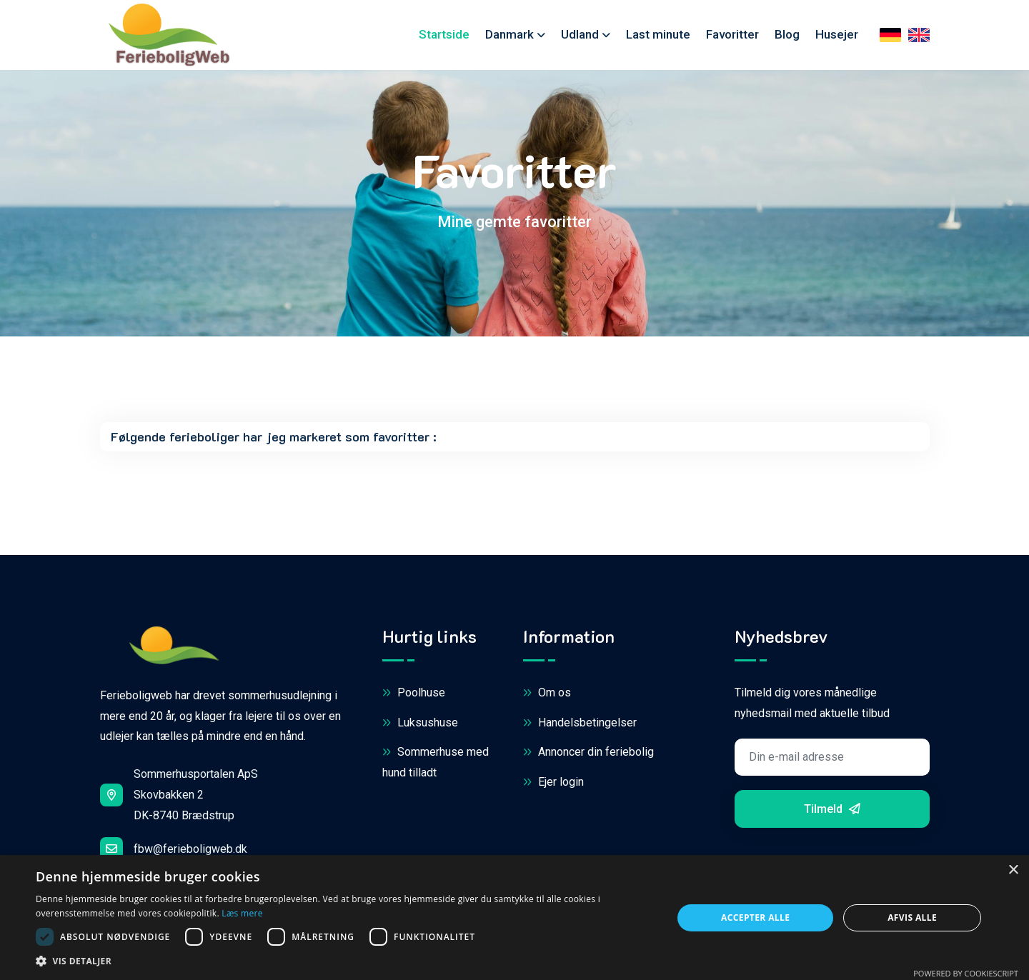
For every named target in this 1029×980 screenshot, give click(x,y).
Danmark (509, 34)
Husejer (836, 34)
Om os (547, 693)
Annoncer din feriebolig (588, 752)
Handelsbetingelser (580, 723)
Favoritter (732, 34)
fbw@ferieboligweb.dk (173, 848)
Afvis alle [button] (912, 917)
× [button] (1013, 870)
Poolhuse (413, 693)
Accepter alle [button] (755, 917)
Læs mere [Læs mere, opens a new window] (242, 913)
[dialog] (514, 917)
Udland (580, 34)
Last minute (658, 34)
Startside (444, 34)
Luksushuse (420, 723)
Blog (787, 34)
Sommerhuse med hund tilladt (435, 761)
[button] (345, 961)
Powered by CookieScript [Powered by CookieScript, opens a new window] (965, 973)
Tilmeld (832, 809)
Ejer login (553, 782)
